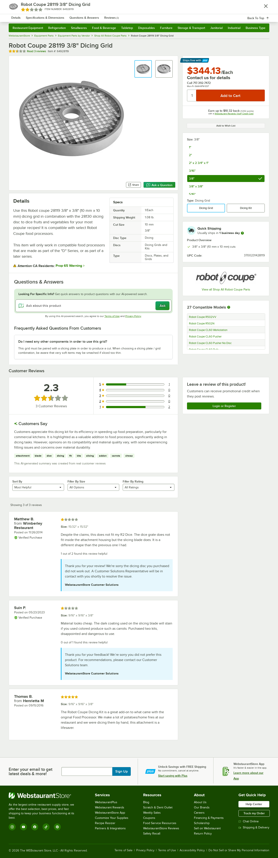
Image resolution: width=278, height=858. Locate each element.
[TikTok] (46, 826)
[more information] (242, 233)
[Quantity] (192, 95)
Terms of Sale (123, 850)
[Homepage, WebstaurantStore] (45, 15)
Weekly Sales (152, 812)
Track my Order (254, 813)
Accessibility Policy (192, 850)
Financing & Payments (209, 818)
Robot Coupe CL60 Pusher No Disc (210, 343)
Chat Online (248, 821)
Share (133, 185)
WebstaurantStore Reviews (161, 828)
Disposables (146, 28)
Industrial (234, 28)
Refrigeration (57, 28)
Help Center (254, 804)
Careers (199, 812)
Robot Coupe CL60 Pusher (205, 336)
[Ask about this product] (93, 306)
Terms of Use (112, 316)
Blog (146, 802)
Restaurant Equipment (28, 28)
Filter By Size (76, 481)
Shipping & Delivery (253, 827)
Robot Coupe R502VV (202, 317)
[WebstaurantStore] (44, 795)
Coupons (149, 818)
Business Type (255, 28)
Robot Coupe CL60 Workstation (208, 330)
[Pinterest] (57, 826)
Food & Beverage (104, 28)
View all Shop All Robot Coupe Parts (226, 289)
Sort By (17, 481)
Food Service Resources (159, 823)
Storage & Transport (191, 28)
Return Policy (203, 833)
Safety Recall (151, 833)
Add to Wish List (225, 125)
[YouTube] (23, 826)
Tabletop (127, 28)
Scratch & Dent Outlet (157, 807)
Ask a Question (159, 185)
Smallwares (79, 28)
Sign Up (121, 771)
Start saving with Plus (172, 775)
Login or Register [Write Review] (224, 406)
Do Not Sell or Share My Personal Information (238, 850)
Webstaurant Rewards (109, 807)
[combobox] (133, 15)
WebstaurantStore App (110, 812)
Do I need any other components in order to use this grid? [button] (62, 342)
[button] (143, 69)
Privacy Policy (133, 316)
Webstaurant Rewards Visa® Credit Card (234, 113)
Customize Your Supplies (111, 818)
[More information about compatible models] (228, 307)
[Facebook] (34, 826)
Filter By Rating (133, 481)
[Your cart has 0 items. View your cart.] (262, 15)
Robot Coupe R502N (201, 323)
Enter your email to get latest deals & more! (30, 771)
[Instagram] (12, 826)
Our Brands (202, 807)
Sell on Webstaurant (207, 828)
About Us (200, 802)
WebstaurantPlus (106, 802)
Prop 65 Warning (69, 266)
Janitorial (216, 28)
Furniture (166, 28)
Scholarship (202, 823)
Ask (162, 306)
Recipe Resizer (105, 823)
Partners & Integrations (110, 828)
